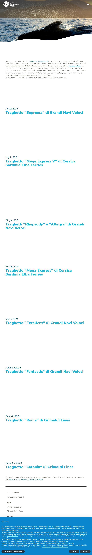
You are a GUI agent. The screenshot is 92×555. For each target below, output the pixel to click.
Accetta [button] (85, 551)
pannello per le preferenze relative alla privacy (55, 547)
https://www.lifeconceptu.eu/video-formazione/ (26, 480)
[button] (88, 4)
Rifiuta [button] (74, 551)
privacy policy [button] (56, 526)
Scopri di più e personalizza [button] (13, 551)
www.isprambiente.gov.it (15, 497)
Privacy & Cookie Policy (15, 511)
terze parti (30, 532)
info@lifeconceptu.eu (14, 507)
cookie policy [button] (15, 530)
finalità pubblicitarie (12, 536)
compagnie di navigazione (38, 61)
